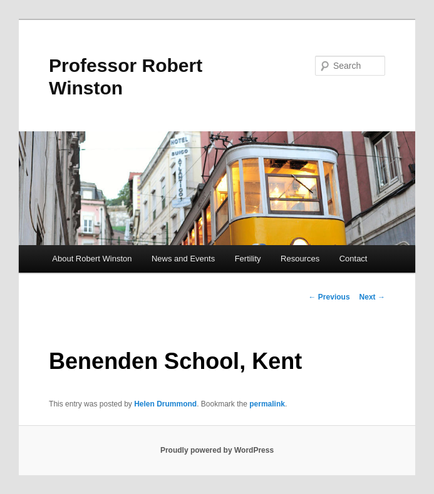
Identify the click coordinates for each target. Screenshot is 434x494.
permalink (267, 404)
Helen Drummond (165, 404)
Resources (300, 258)
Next (372, 297)
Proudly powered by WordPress (217, 450)
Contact (353, 258)
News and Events (183, 258)
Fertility (248, 258)
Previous (329, 297)
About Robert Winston (92, 258)
